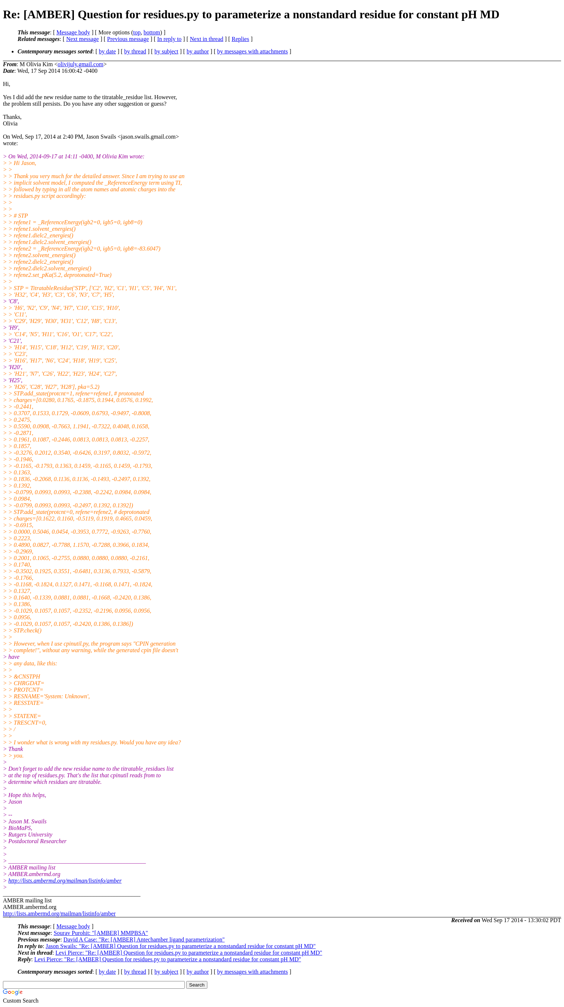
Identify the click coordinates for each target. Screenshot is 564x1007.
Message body (73, 32)
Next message (82, 39)
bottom (151, 32)
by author (198, 51)
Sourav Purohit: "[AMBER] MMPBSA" (101, 933)
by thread (135, 51)
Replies (240, 39)
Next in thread (206, 39)
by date (107, 51)
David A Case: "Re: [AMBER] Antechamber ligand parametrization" (144, 939)
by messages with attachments (252, 51)
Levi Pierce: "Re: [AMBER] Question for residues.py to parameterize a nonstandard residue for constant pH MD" (189, 953)
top (136, 32)
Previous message (128, 39)
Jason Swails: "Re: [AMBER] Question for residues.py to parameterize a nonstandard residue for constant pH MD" (181, 946)
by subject (166, 51)
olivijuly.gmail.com (80, 64)
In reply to (169, 39)
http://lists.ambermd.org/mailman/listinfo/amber (65, 881)
